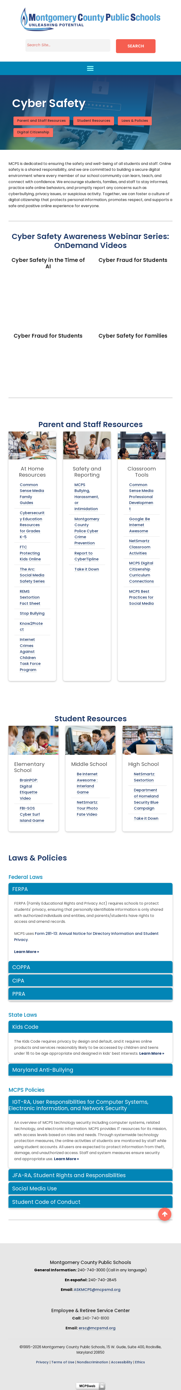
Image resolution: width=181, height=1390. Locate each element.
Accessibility (121, 1362)
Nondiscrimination (92, 1362)
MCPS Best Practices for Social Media (141, 598)
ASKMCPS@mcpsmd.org (97, 1290)
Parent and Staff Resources (41, 121)
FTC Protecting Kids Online (30, 553)
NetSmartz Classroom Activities (139, 547)
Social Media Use (34, 1189)
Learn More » (26, 952)
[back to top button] (164, 1214)
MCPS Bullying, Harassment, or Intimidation (86, 497)
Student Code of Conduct (46, 1202)
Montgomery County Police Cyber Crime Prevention (86, 531)
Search (136, 46)
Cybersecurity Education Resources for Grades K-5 (32, 525)
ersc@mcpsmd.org (97, 1328)
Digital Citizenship (33, 132)
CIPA (18, 981)
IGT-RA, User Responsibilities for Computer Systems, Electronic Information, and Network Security (78, 1106)
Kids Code (25, 1027)
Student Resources (93, 121)
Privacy (42, 1362)
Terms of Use (62, 1362)
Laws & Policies (135, 121)
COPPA (21, 967)
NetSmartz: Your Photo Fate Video (87, 809)
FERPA (20, 889)
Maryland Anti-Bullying (42, 1070)
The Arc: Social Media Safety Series (32, 576)
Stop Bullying (32, 614)
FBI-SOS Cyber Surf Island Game (32, 815)
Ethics (140, 1362)
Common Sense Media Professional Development (141, 497)
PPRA (18, 994)
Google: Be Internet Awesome (139, 525)
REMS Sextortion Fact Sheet (30, 598)
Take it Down (86, 569)
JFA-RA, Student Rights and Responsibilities (69, 1176)
